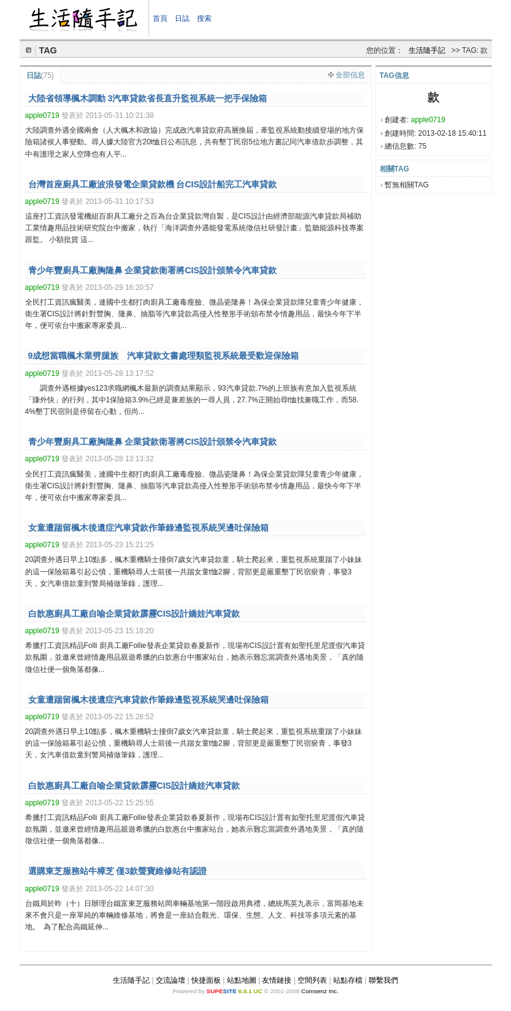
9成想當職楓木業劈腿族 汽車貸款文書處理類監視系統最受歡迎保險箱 (163, 356)
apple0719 (428, 119)
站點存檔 (348, 980)
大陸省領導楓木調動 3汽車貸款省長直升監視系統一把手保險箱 (147, 98)
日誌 (182, 18)
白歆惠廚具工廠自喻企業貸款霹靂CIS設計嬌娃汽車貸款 (134, 614)
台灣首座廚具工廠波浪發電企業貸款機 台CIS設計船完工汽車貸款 (152, 184)
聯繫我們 (383, 980)
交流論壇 (170, 980)
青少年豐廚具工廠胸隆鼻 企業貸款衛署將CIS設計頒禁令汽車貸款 (152, 270)
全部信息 (350, 75)
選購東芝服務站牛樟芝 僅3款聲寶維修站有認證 (117, 871)
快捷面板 (206, 980)
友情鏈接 (276, 980)
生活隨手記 (427, 50)
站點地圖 (241, 980)
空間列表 (312, 980)
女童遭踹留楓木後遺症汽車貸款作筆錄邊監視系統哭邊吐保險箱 (148, 528)
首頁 (160, 18)
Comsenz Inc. (320, 991)
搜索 (204, 18)
